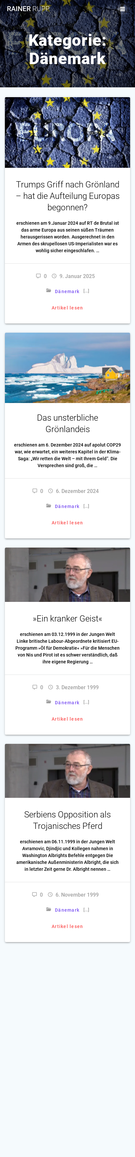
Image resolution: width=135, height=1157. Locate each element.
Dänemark (67, 291)
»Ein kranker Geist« (67, 618)
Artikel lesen (67, 307)
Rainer (28, 9)
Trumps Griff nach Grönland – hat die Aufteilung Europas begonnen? (68, 196)
